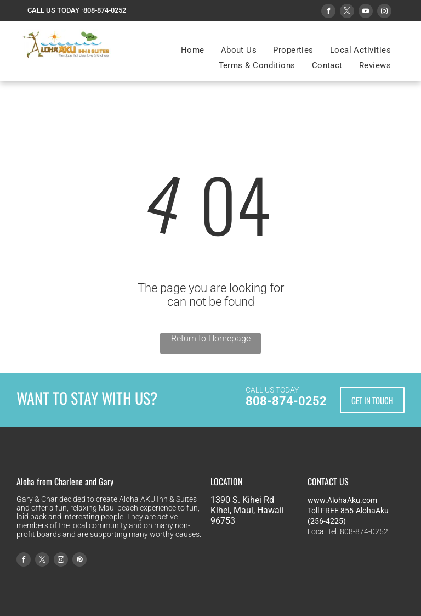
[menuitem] (193, 50)
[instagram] (384, 12)
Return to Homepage (211, 338)
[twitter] (347, 12)
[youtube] (366, 12)
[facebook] (328, 12)
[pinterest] (79, 560)
